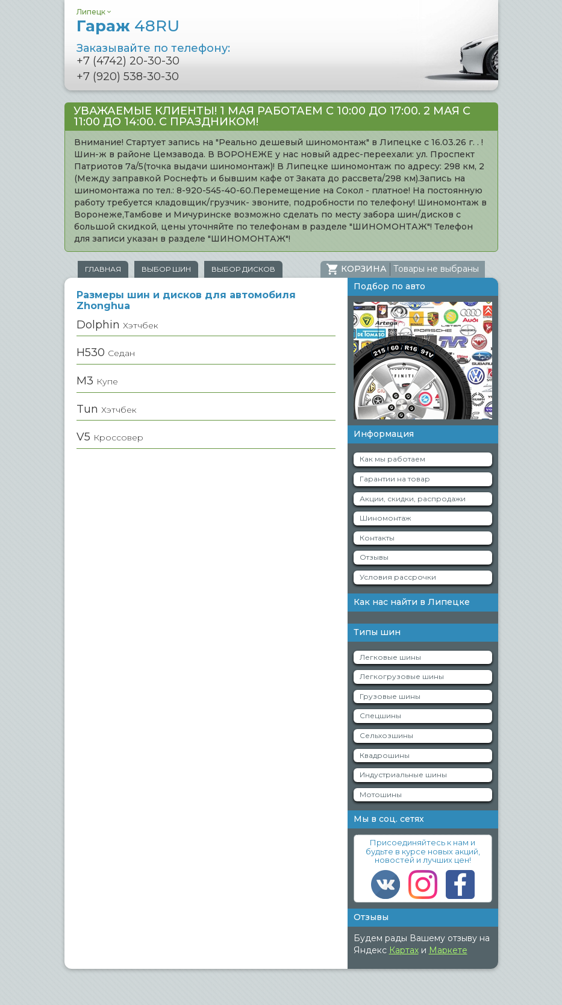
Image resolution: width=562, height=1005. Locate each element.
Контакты (377, 537)
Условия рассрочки (398, 576)
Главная (103, 269)
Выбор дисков (243, 269)
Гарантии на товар (395, 478)
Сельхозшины (386, 735)
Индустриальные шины (403, 774)
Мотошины (381, 794)
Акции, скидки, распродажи (413, 498)
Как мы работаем (392, 458)
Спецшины (380, 715)
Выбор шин (166, 269)
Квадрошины (385, 755)
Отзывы (374, 557)
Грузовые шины (390, 696)
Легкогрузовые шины (402, 676)
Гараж (128, 26)
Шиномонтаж (385, 517)
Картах (404, 950)
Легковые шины (390, 657)
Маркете (448, 950)
